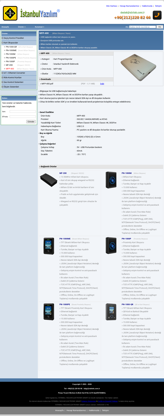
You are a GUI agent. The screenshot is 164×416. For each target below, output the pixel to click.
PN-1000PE (21, 58)
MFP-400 (20, 69)
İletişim (158, 6)
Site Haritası (111, 6)
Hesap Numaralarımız (129, 6)
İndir (102, 84)
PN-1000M (17, 54)
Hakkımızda (147, 6)
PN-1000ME (20, 50)
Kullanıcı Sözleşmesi (89, 401)
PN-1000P (18, 61)
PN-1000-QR (19, 47)
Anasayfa (5, 27)
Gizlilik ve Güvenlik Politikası (108, 401)
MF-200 (18, 65)
